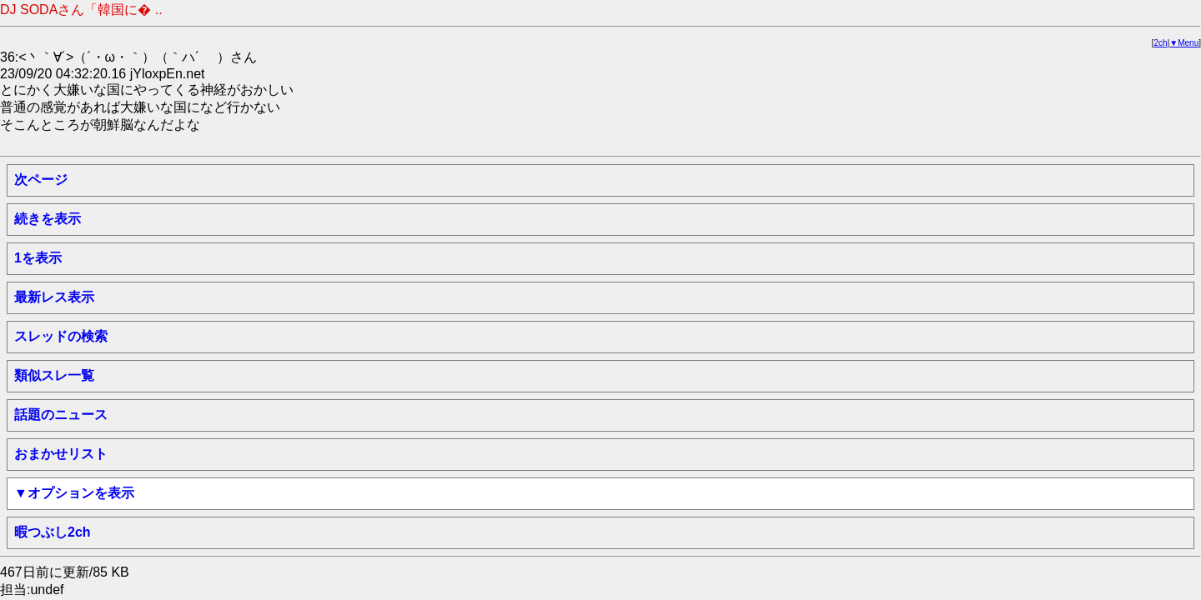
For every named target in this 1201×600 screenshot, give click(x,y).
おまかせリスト (61, 454)
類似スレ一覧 (54, 375)
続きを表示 (47, 219)
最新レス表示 (54, 297)
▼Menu (1183, 43)
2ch (1161, 43)
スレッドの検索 (61, 336)
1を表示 (38, 258)
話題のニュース (61, 415)
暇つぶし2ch (52, 532)
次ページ (41, 179)
